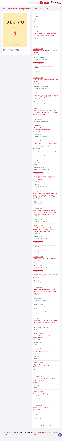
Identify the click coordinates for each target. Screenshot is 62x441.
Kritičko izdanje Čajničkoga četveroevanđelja (45, 245)
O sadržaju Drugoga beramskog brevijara (44, 66)
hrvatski (38, 31)
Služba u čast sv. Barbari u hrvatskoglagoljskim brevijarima (45, 80)
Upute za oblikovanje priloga (40, 394)
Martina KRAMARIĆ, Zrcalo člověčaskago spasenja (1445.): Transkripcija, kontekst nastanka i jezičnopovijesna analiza (44, 229)
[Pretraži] (41, 2)
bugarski (38, 63)
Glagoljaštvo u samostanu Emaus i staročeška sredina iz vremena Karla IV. (45, 275)
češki (37, 108)
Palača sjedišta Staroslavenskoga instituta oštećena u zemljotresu (44, 379)
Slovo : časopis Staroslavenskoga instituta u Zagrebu (20, 9)
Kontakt (35, 434)
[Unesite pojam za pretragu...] (34, 2)
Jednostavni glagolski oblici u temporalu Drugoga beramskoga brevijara (44, 128)
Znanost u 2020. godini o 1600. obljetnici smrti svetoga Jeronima (45, 336)
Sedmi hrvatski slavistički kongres (42, 307)
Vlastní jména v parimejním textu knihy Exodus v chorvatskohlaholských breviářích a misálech (45, 96)
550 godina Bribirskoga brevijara (41, 365)
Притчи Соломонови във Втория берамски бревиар (45, 51)
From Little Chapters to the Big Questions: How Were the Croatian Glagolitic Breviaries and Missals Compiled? (45, 112)
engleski (38, 125)
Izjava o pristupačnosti (39, 432)
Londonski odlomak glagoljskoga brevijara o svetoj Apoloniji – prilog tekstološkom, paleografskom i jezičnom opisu (45, 145)
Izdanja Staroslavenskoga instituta (42, 407)
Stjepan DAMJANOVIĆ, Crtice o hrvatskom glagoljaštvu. (44, 259)
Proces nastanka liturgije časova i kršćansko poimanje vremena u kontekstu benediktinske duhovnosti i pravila (45, 35)
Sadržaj (35, 20)
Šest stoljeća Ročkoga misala (41, 351)
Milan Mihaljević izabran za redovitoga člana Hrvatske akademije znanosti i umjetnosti (45, 321)
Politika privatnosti (52, 432)
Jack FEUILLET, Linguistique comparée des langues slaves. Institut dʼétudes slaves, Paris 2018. (45, 291)
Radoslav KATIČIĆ (38, 162)
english (46, 2)
